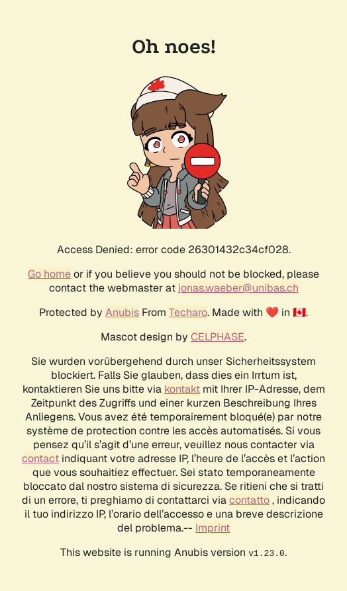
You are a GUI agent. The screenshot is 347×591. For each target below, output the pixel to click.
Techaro (188, 312)
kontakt (182, 389)
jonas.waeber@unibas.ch (238, 288)
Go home (49, 274)
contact (40, 458)
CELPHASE (217, 337)
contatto (249, 500)
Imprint (212, 528)
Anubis (122, 312)
